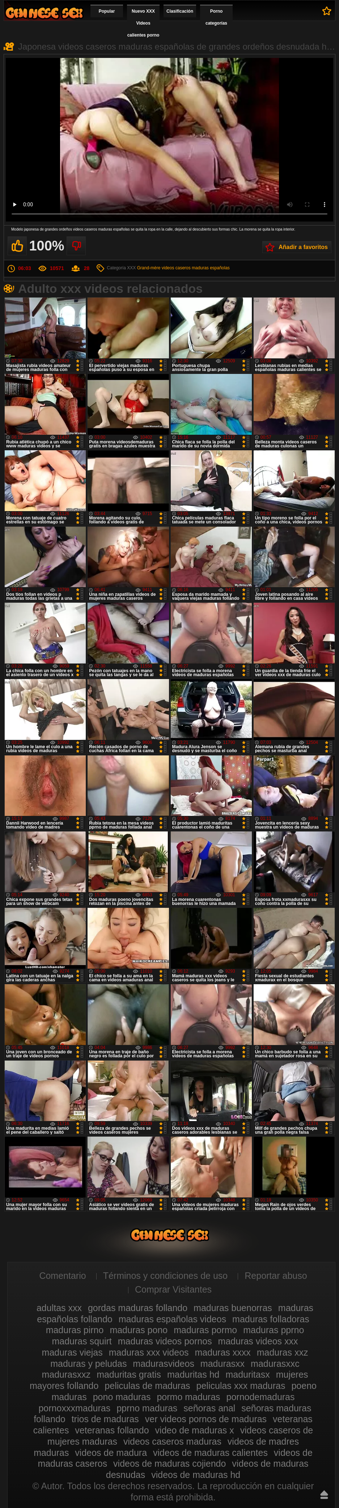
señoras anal (209, 1408)
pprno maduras (146, 1408)
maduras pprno (273, 1330)
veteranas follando (112, 1430)
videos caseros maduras (172, 1441)
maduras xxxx (223, 1352)
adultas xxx (59, 1308)
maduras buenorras (233, 1308)
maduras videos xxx (258, 1341)
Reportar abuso (276, 1276)
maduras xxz (282, 1352)
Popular (107, 11)
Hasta (324, 1494)
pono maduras (122, 1397)
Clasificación (179, 11)
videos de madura (111, 1453)
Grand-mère (149, 267)
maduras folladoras (270, 1319)
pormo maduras (188, 1397)
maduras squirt (81, 1341)
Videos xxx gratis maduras (44, 12)
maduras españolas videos (172, 1319)
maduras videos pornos (165, 1341)
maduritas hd (193, 1374)
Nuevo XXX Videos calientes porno (143, 23)
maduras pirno (75, 1330)
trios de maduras (105, 1419)
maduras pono (139, 1330)
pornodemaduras (260, 1397)
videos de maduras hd (195, 1475)
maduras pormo (205, 1330)
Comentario (62, 1276)
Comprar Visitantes (173, 1289)
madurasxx (222, 1364)
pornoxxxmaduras (74, 1408)
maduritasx (247, 1374)
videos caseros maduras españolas (196, 267)
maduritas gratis (129, 1374)
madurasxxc (275, 1364)
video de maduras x (194, 1430)
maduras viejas (72, 1352)
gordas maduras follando (137, 1308)
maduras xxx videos (149, 1352)
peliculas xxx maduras (240, 1386)
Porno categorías (216, 17)
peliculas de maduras (147, 1386)
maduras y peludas (88, 1364)
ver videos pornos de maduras (206, 1419)
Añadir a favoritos (303, 247)
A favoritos (326, 11)
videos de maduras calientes (210, 1453)
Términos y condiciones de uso (165, 1276)
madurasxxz (66, 1374)
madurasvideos (163, 1364)
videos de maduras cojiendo (169, 1463)
